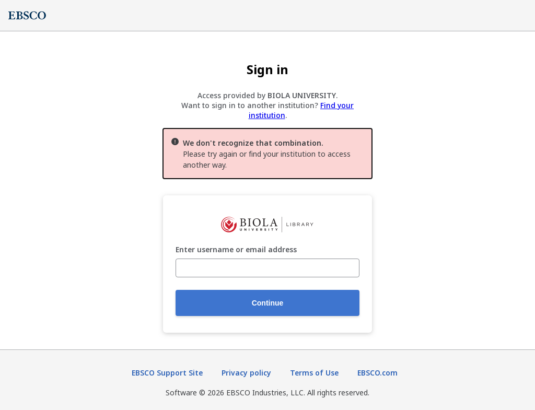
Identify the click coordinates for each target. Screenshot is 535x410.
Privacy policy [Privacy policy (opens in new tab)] (246, 373)
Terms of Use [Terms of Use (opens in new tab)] (314, 373)
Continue (268, 303)
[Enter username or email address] (267, 268)
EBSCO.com (377, 373)
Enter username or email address (236, 249)
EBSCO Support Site (167, 373)
